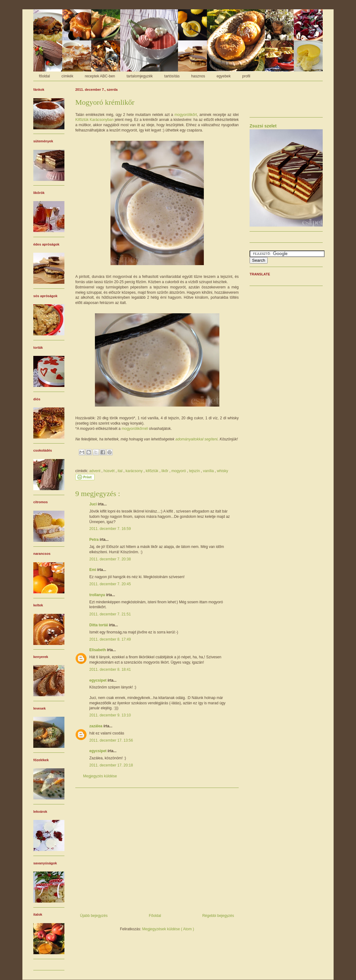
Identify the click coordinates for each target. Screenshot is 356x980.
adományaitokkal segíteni (197, 439)
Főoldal (155, 915)
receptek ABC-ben (100, 76)
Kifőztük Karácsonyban (94, 119)
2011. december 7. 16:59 (110, 529)
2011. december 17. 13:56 (111, 740)
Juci (93, 504)
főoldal (44, 76)
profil (246, 76)
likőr (165, 471)
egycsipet (98, 680)
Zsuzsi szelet (263, 125)
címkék (67, 76)
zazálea (96, 726)
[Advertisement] (157, 848)
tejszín (195, 471)
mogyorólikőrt (186, 115)
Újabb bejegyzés (94, 915)
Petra (94, 539)
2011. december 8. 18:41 (110, 669)
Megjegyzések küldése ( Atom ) (168, 929)
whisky (222, 471)
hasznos (198, 76)
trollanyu (97, 595)
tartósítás (172, 76)
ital (121, 471)
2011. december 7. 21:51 (110, 614)
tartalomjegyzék (140, 76)
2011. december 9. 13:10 (110, 715)
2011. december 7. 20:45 (110, 584)
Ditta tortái (99, 625)
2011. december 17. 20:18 (111, 765)
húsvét (110, 471)
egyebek (224, 76)
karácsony (134, 471)
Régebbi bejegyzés (218, 915)
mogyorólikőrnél (135, 428)
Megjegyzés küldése (100, 776)
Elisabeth (98, 650)
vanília (209, 471)
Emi (93, 570)
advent (95, 471)
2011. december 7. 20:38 (110, 559)
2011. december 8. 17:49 (110, 639)
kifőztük (152, 471)
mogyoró (179, 471)
